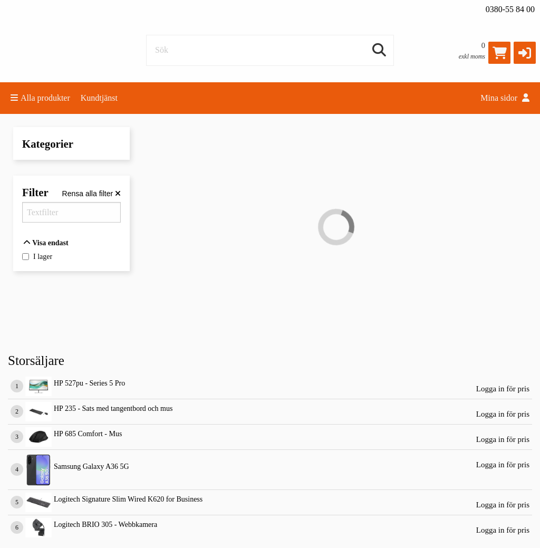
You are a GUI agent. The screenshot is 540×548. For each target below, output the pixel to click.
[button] (525, 53)
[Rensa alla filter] (91, 193)
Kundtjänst (99, 97)
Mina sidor (504, 97)
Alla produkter (40, 97)
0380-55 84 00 (510, 9)
